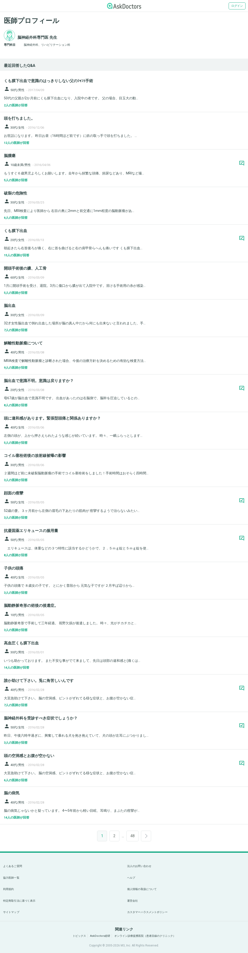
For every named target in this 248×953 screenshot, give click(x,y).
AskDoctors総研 (100, 935)
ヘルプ (131, 877)
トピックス (79, 935)
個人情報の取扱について (142, 889)
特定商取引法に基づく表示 (19, 900)
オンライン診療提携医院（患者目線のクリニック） (145, 935)
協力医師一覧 (11, 877)
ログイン (237, 6)
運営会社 (132, 900)
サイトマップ (11, 912)
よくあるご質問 (12, 866)
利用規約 (8, 889)
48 (132, 836)
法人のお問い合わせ (139, 866)
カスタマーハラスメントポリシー (147, 912)
